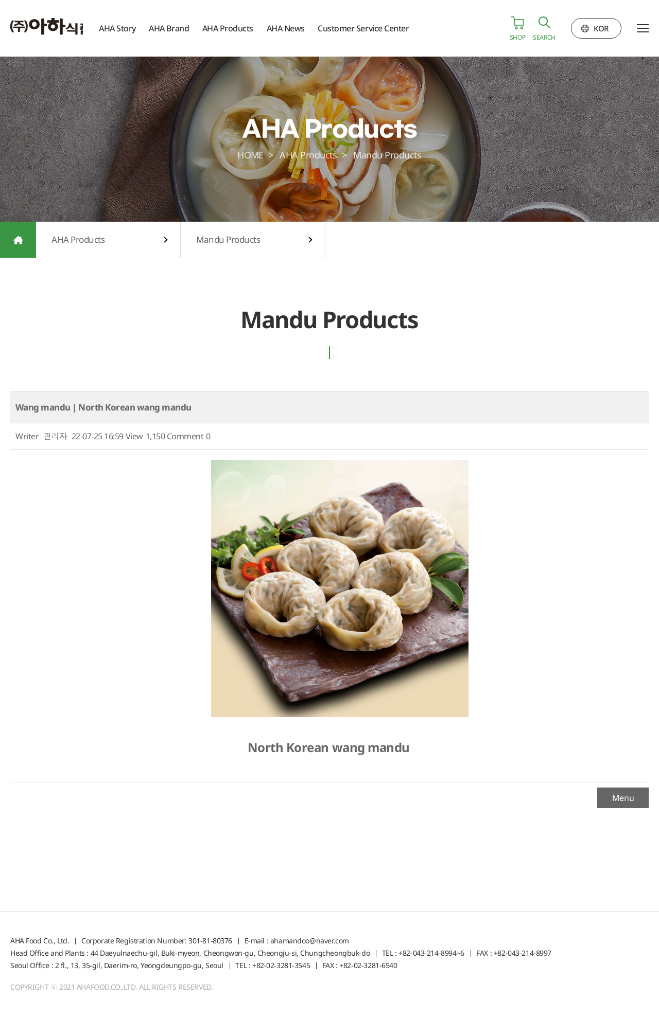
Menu (623, 797)
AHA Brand (182, 28)
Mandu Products (228, 239)
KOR (601, 28)
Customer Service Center (376, 28)
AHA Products (240, 28)
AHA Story (130, 28)
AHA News (299, 28)
